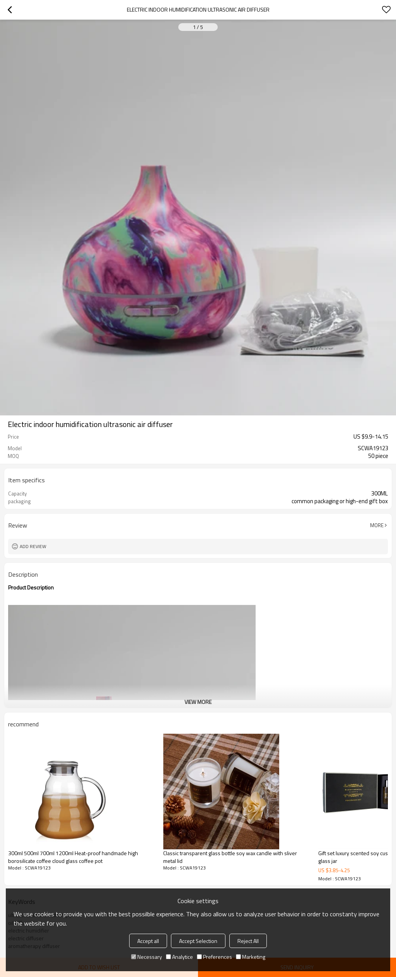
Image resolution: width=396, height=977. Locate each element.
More (377, 525)
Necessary (146, 957)
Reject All (248, 941)
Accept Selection (198, 941)
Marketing (250, 957)
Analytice (179, 957)
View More (198, 702)
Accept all (148, 941)
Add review (33, 546)
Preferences (214, 957)
